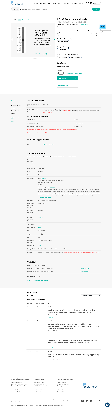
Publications (73, 24)
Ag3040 (44, 178)
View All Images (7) (41, 54)
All (19, 19)
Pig (44, 299)
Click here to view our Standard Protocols (37, 280)
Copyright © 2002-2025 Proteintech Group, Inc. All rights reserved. (45, 405)
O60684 (40, 245)
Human (28, 299)
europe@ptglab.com (39, 391)
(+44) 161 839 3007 (39, 389)
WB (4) (33, 295)
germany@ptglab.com (62, 391)
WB (23, 19)
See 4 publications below (48, 144)
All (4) (28, 295)
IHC (28, 19)
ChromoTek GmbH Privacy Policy (19, 405)
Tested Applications (16, 105)
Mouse (33, 299)
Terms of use (31, 400)
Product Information (16, 108)
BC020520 (52, 187)
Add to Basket (62, 78)
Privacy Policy (22, 400)
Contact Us (14, 400)
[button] (107, 405)
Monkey (40, 299)
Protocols (13, 113)
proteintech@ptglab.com (17, 391)
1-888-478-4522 (15, 389)
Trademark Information (54, 400)
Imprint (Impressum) (67, 400)
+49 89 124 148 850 (62, 389)
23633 (39, 227)
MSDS (12, 121)
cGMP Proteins (52, 3)
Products (35, 3)
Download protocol (84, 268)
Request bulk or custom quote (74, 73)
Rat (36, 299)
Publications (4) (15, 110)
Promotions (74, 3)
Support (60, 3)
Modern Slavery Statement (17, 402)
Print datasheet (16, 118)
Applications (43, 3)
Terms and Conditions (41, 400)
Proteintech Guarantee (62, 85)
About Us (81, 3)
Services (66, 3)
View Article (51, 317)
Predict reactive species (45, 197)
